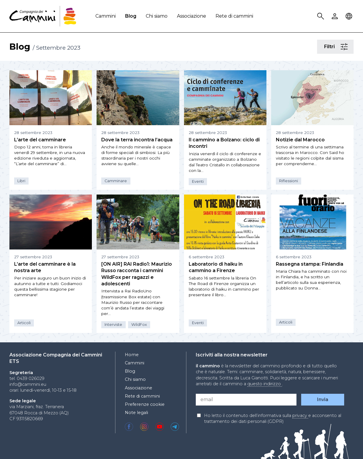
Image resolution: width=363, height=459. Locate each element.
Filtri (345, 47)
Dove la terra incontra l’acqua (137, 140)
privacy (300, 415)
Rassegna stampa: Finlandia (309, 264)
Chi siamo (157, 16)
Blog (130, 16)
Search (321, 16)
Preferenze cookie (145, 404)
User (335, 16)
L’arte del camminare (40, 140)
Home (132, 354)
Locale (350, 16)
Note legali (136, 412)
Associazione (191, 16)
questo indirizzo (264, 383)
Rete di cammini (234, 16)
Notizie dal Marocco (300, 140)
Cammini (105, 16)
